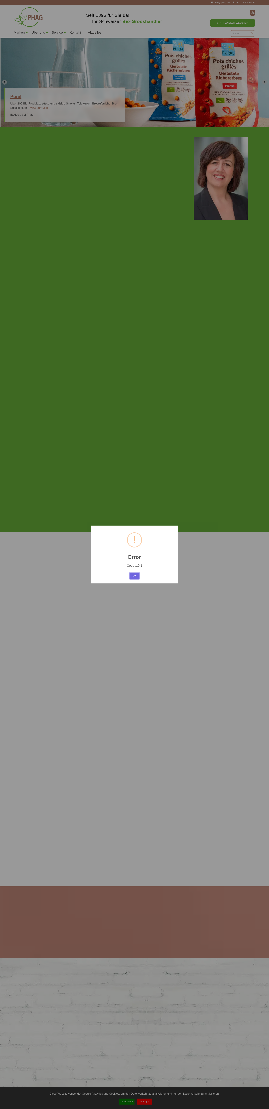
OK (134, 575)
